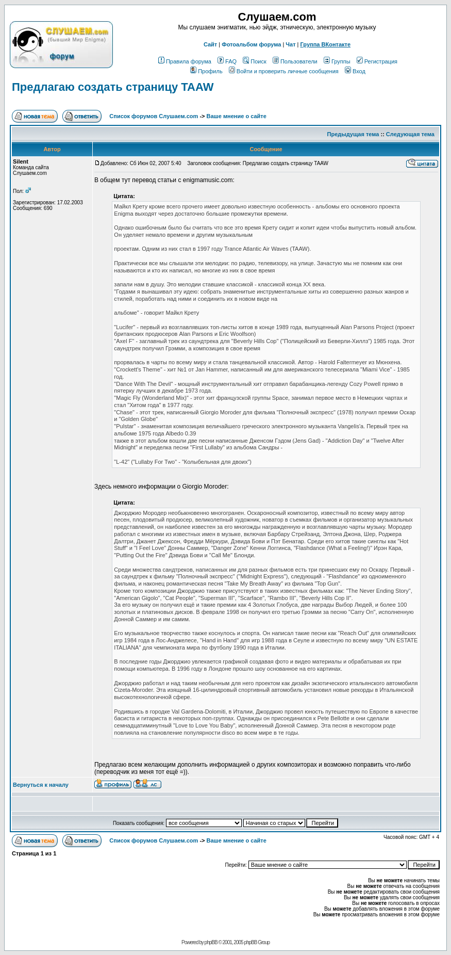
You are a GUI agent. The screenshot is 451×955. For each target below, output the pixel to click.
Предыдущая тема (353, 134)
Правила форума (184, 61)
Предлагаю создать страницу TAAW (112, 86)
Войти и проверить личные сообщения (284, 71)
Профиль (206, 71)
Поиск (254, 61)
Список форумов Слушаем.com (153, 116)
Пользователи (295, 61)
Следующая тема (410, 134)
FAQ (227, 61)
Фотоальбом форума (251, 44)
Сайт (210, 44)
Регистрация (377, 61)
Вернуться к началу (41, 785)
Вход (355, 71)
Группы (337, 61)
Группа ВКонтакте (325, 44)
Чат (290, 44)
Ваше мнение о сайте (236, 116)
